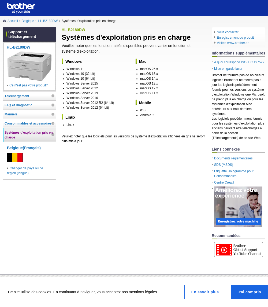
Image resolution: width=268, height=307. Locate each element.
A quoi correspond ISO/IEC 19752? (239, 62)
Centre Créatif (224, 182)
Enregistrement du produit (235, 37)
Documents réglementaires (233, 158)
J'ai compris (249, 292)
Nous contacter (228, 32)
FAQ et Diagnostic (18, 105)
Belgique (28, 21)
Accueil (13, 21)
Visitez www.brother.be (233, 43)
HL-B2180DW (48, 21)
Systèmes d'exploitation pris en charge (29, 135)
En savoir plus (205, 292)
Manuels (11, 114)
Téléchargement (17, 96)
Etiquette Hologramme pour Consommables (234, 173)
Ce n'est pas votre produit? (28, 85)
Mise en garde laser (228, 69)
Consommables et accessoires (28, 123)
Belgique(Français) (24, 148)
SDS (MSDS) (223, 165)
